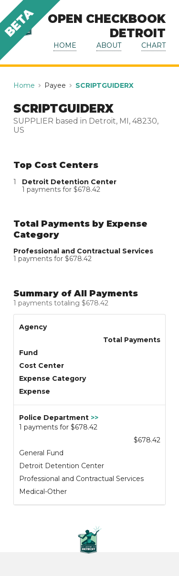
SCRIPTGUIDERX (104, 85)
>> (94, 417)
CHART (153, 45)
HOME (64, 45)
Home (24, 85)
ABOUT (108, 45)
